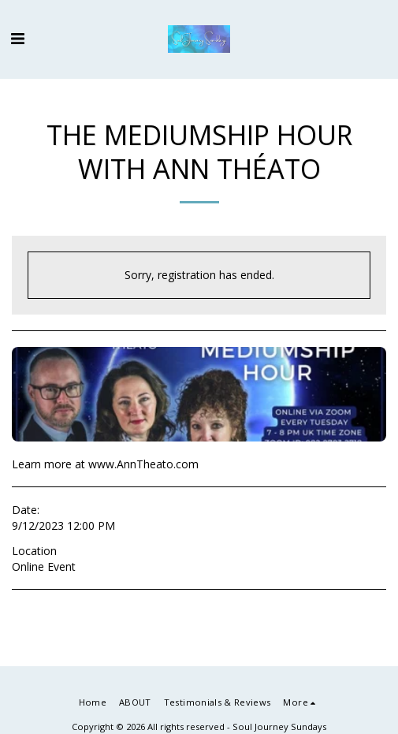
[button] (17, 38)
